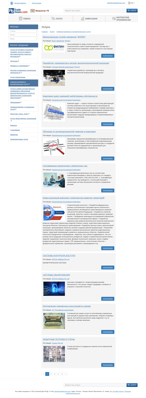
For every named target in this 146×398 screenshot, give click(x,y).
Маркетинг (14, 135)
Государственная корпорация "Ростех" (66, 67)
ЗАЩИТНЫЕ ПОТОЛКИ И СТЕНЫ (59, 339)
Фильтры (14, 27)
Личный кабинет (20, 3)
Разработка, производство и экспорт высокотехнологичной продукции (76, 63)
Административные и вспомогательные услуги (74, 32)
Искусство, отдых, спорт (19, 114)
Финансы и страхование (19, 66)
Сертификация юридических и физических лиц (65, 166)
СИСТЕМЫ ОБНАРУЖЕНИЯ (56, 275)
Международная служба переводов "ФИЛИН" (64, 37)
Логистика (14, 61)
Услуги (52, 32)
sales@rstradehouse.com (116, 3)
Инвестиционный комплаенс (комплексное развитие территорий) (74, 198)
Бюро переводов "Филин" (61, 41)
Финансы (13, 125)
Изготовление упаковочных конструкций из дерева (67, 306)
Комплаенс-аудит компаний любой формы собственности (70, 96)
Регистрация (36, 3)
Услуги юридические (17, 77)
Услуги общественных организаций (23, 118)
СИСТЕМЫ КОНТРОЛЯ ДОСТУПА (59, 256)
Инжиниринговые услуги (19, 139)
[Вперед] (66, 374)
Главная (45, 32)
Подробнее (108, 56)
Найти (132, 11)
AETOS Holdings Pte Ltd (60, 259)
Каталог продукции (19, 45)
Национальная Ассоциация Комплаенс (66, 100)
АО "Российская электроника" (63, 310)
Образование (15, 102)
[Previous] (43, 374)
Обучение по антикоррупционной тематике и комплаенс (69, 131)
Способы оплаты (118, 391)
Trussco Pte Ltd (57, 343)
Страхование (15, 130)
